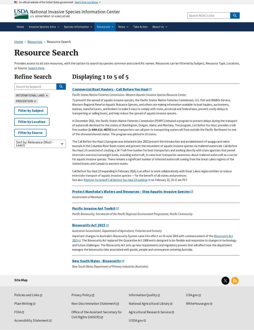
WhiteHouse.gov (197, 303)
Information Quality (143, 295)
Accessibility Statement (31, 320)
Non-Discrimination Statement (93, 303)
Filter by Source (30, 132)
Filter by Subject (31, 110)
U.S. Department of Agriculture (50, 16)
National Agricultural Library (149, 303)
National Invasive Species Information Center (75, 12)
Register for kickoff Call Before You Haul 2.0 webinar (116, 180)
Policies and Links (26, 295)
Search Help (36, 68)
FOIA (17, 312)
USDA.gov (136, 320)
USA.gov (192, 295)
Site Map (21, 280)
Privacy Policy (81, 295)
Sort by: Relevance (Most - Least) (34, 143)
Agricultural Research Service (150, 312)
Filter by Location (31, 122)
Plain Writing (23, 303)
